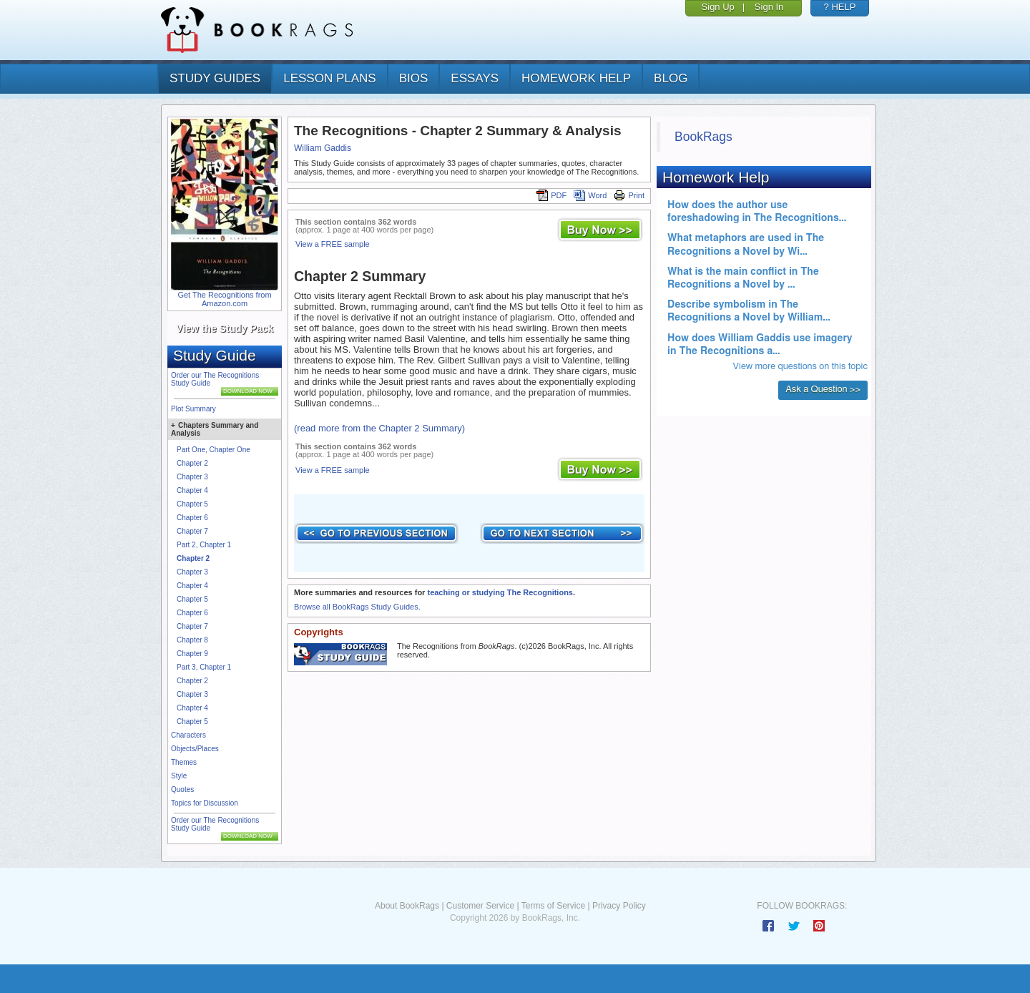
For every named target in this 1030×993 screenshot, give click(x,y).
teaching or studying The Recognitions (500, 592)
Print (629, 195)
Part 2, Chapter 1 (204, 545)
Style (179, 776)
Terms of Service (553, 906)
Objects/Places (195, 749)
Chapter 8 (192, 640)
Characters (188, 735)
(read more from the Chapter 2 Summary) (379, 428)
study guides (215, 78)
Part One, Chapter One (213, 450)
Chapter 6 (192, 518)
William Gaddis (322, 148)
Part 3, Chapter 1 (204, 667)
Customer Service (480, 906)
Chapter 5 (192, 504)
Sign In (769, 6)
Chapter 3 (192, 477)
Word (590, 195)
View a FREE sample (332, 244)
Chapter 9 (192, 653)
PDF (551, 195)
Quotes (182, 789)
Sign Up (718, 6)
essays (475, 78)
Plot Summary (193, 409)
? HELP (840, 6)
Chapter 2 (192, 463)
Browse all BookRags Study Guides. (357, 606)
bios (413, 78)
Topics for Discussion (204, 803)
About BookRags (407, 906)
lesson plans (329, 78)
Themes (184, 762)
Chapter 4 (192, 490)
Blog (670, 78)
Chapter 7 (192, 531)
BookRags (703, 136)
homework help (576, 78)
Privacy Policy (619, 906)
